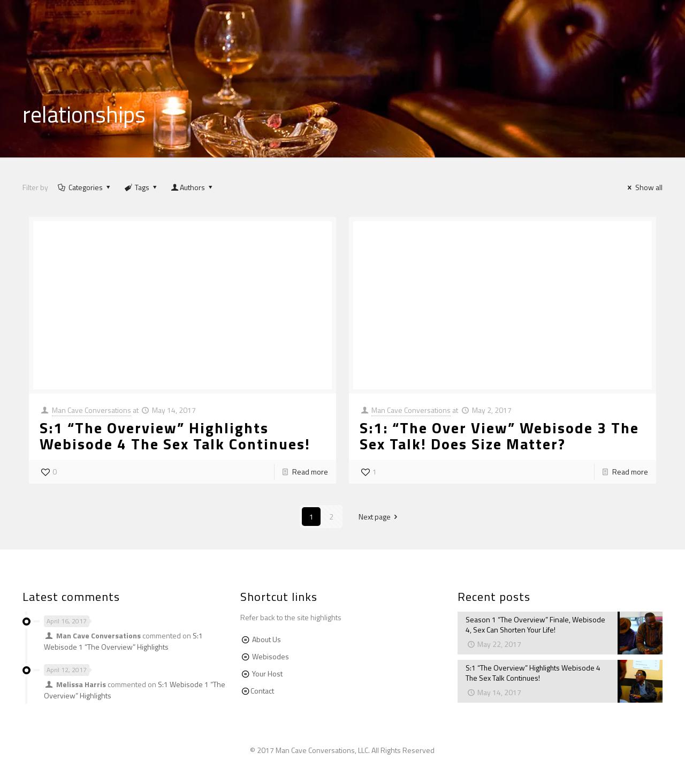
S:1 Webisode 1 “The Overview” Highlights (123, 641)
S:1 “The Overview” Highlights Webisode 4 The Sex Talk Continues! (175, 435)
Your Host (267, 673)
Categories (84, 187)
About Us (266, 639)
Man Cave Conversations (91, 410)
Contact (262, 690)
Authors (193, 187)
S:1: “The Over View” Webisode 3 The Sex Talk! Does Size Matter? (499, 435)
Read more (310, 471)
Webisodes (270, 656)
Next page (380, 516)
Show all (644, 187)
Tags (141, 187)
